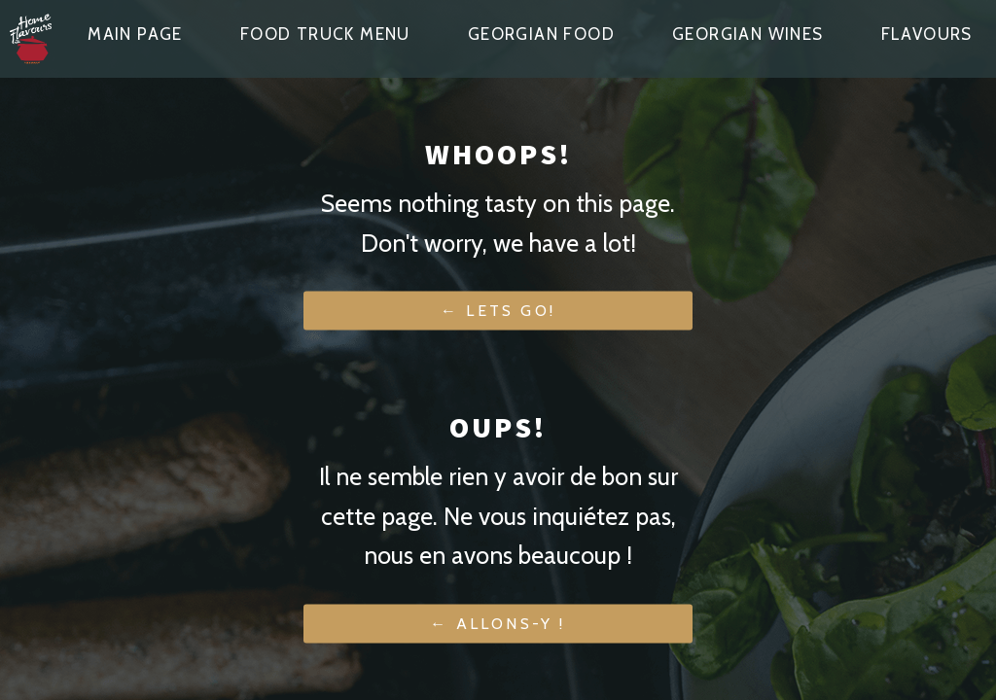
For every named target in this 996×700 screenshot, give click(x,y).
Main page (135, 34)
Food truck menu (325, 34)
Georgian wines (748, 34)
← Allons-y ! (497, 623)
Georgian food (541, 34)
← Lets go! (498, 310)
